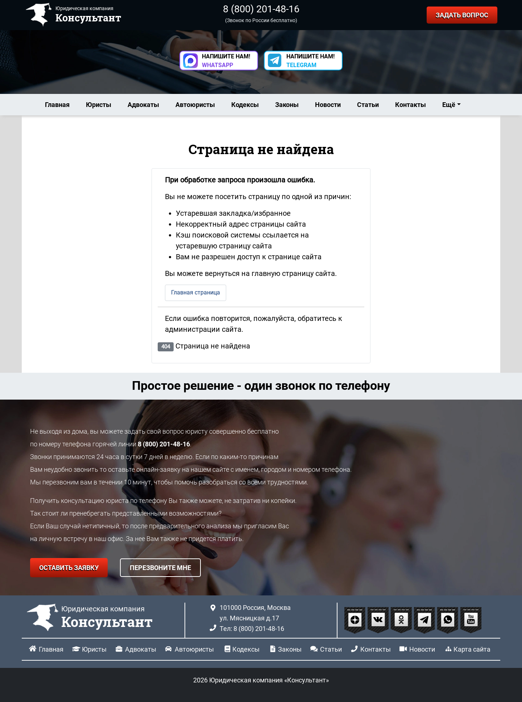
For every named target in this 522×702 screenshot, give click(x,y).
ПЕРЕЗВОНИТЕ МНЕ (160, 567)
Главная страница (195, 292)
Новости (328, 104)
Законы (287, 104)
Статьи (368, 104)
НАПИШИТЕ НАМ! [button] (226, 61)
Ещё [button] (448, 104)
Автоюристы (195, 104)
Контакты (410, 104)
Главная (57, 104)
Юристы (98, 104)
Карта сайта (471, 649)
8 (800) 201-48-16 (261, 9)
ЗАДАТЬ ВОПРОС (462, 15)
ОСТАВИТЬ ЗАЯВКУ (69, 567)
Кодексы (245, 104)
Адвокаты (143, 104)
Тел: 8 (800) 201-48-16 (252, 628)
